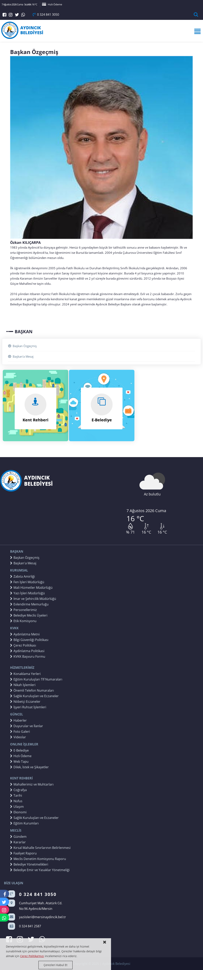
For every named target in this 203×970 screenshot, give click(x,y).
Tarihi (16, 795)
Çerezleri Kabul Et (55, 965)
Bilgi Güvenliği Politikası (29, 640)
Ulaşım (17, 806)
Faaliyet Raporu (23, 853)
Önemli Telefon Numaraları (32, 690)
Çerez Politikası (23, 645)
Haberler (18, 720)
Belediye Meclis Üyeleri (28, 615)
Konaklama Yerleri (25, 674)
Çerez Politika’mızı (32, 956)
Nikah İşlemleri (22, 685)
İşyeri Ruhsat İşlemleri (28, 707)
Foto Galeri (20, 731)
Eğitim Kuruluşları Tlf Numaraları (36, 679)
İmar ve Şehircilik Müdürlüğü (33, 598)
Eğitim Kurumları (24, 823)
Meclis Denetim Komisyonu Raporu (38, 859)
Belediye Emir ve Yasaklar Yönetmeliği (40, 870)
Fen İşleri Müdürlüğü (27, 582)
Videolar (18, 737)
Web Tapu (19, 761)
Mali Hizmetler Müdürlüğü (31, 587)
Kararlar (18, 842)
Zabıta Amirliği (22, 576)
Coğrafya (18, 790)
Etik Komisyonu (23, 621)
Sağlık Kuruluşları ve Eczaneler (34, 696)
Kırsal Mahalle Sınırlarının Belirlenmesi (40, 847)
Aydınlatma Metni (25, 634)
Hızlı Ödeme (52, 4)
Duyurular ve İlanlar (26, 726)
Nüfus (16, 801)
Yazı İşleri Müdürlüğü (27, 593)
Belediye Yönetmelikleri (29, 864)
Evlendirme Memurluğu (29, 604)
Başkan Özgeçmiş (22, 346)
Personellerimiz (23, 610)
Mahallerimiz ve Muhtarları (32, 784)
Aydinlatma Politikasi (27, 651)
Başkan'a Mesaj (21, 356)
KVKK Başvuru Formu (27, 656)
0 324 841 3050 (46, 14)
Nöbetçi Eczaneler (25, 701)
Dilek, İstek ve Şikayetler (29, 767)
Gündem (18, 836)
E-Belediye (19, 750)
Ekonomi (18, 812)
